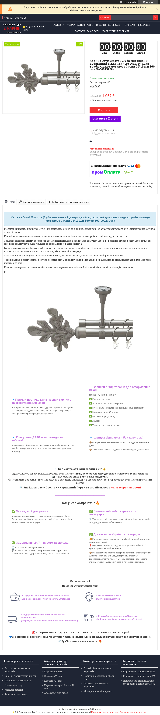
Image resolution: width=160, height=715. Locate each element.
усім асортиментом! (126, 487)
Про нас (130, 24)
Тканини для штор (16, 694)
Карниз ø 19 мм (53, 676)
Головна (58, 24)
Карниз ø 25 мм (53, 680)
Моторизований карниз (97, 691)
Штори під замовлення (18, 680)
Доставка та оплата (87, 31)
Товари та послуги (79, 24)
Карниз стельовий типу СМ (139, 676)
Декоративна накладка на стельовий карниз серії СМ (139, 682)
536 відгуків (130, 2)
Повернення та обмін (115, 31)
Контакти (144, 24)
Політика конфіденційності (134, 712)
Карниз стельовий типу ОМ (139, 671)
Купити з (106, 118)
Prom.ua (97, 709)
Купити (105, 110)
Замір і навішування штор (21, 675)
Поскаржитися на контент (104, 712)
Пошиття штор (13, 685)
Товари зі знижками (109, 24)
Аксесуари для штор (56, 692)
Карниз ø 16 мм (53, 671)
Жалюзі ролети (14, 689)
